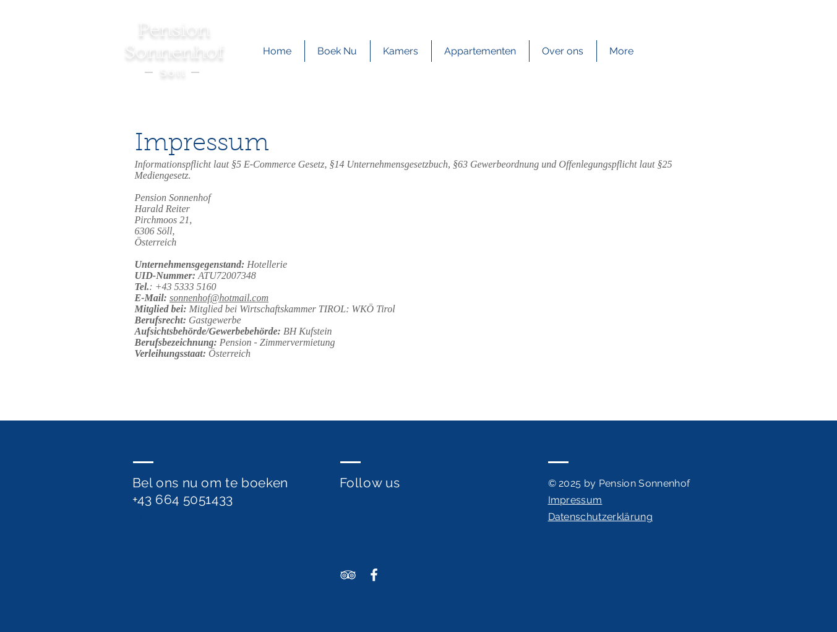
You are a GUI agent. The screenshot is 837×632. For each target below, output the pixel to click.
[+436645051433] (625, 13)
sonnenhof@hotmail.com (219, 298)
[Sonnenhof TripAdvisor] (348, 574)
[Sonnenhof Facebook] (374, 574)
